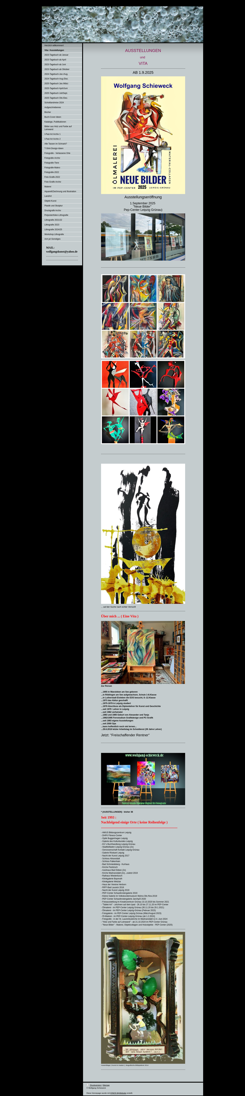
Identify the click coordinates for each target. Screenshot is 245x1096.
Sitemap (106, 1085)
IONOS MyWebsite (118, 1093)
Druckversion (94, 1085)
